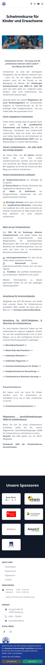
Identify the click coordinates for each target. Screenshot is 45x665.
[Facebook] (31, 3)
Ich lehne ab (12, 661)
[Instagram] (34, 3)
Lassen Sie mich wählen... (12, 656)
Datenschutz (10, 571)
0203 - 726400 (15, 616)
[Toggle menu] (42, 3)
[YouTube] (38, 3)
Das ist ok (32, 661)
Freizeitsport (10, 566)
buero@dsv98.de (16, 620)
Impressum (10, 575)
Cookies (8, 579)
